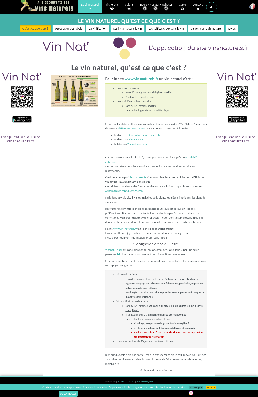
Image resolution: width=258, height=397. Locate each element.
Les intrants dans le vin (127, 28)
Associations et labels (68, 28)
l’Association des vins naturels (144, 135)
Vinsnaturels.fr (49, 6)
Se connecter (68, 393)
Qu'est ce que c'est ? (35, 28)
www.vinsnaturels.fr (141, 78)
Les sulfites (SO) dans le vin (166, 29)
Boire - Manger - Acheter (156, 7)
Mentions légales (144, 381)
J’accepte (211, 387)
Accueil (121, 381)
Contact (198, 7)
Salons (129, 7)
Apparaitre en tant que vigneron (124, 190)
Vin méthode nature (138, 144)
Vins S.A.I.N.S (136, 139)
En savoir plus (196, 387)
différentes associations (131, 128)
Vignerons (112, 7)
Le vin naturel (90, 7)
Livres (232, 28)
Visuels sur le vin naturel (206, 28)
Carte (182, 7)
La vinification (97, 28)
